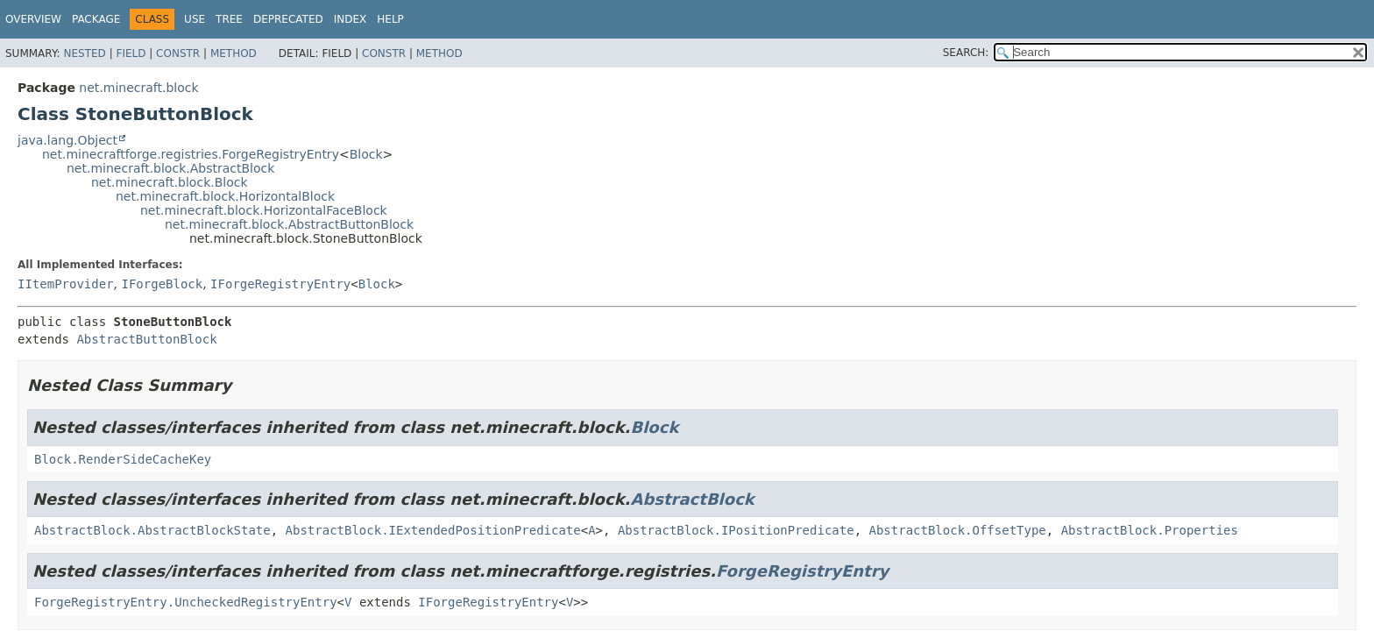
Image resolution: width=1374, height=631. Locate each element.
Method (233, 53)
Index (350, 19)
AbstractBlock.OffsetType (956, 530)
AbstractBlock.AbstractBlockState (152, 530)
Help (390, 19)
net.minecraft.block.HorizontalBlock (225, 196)
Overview (33, 19)
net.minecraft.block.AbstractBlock (170, 168)
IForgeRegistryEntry (280, 284)
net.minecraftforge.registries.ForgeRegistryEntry (190, 154)
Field (130, 53)
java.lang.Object (67, 140)
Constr (178, 53)
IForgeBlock (161, 284)
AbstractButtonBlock (146, 339)
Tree (229, 19)
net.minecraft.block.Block (169, 182)
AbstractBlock (692, 499)
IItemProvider (66, 284)
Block (366, 154)
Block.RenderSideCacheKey (122, 459)
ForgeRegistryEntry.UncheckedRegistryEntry (185, 602)
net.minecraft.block (138, 88)
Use (194, 19)
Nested (84, 53)
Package (96, 19)
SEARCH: (966, 52)
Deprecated (288, 19)
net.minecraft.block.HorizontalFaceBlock (263, 210)
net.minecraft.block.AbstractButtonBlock (289, 224)
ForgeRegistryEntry (802, 571)
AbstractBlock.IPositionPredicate (736, 530)
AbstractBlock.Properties (1149, 530)
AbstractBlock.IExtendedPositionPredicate (433, 530)
